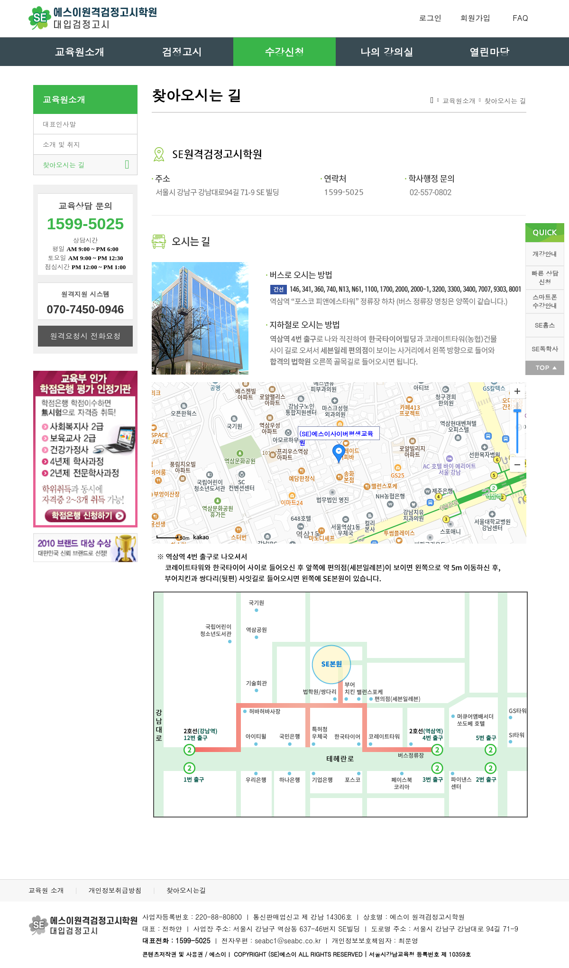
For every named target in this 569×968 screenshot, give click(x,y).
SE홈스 (545, 324)
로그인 (430, 17)
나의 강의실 (386, 52)
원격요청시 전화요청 (85, 335)
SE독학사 (545, 348)
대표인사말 (59, 124)
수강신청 (284, 52)
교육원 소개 (47, 890)
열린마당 (489, 52)
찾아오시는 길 (64, 164)
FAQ (520, 17)
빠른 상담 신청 (545, 277)
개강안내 (544, 253)
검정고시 (182, 52)
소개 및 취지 (61, 144)
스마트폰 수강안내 (544, 301)
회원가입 (475, 17)
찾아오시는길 (186, 890)
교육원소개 (80, 52)
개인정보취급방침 (116, 890)
